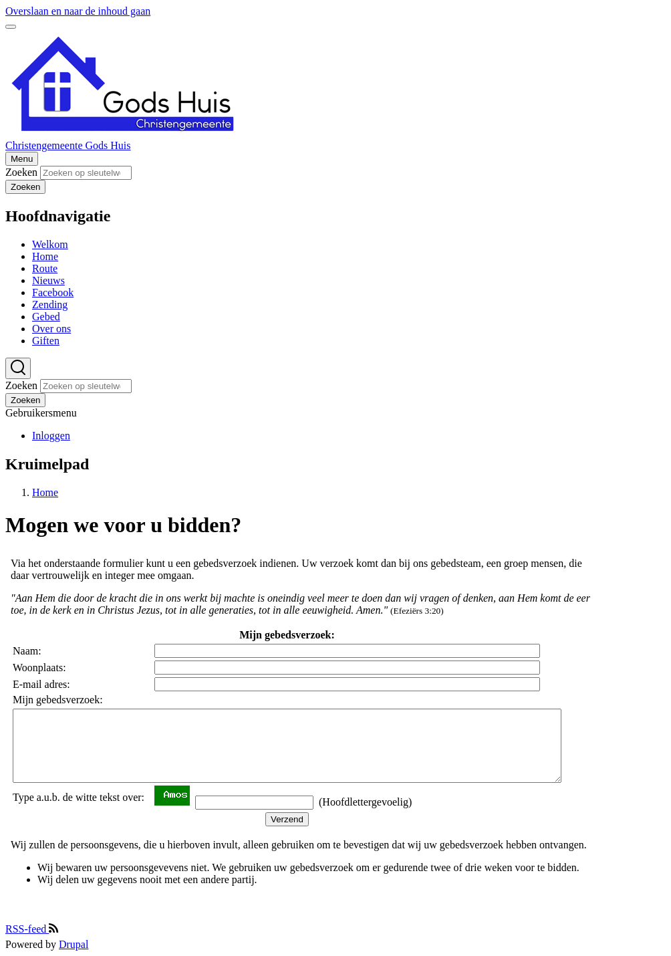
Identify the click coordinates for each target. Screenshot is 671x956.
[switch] (10, 27)
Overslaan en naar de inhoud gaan (77, 11)
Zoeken (21, 172)
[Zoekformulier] (18, 368)
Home (45, 492)
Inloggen (51, 435)
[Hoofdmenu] (21, 159)
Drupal (73, 944)
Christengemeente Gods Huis (68, 145)
